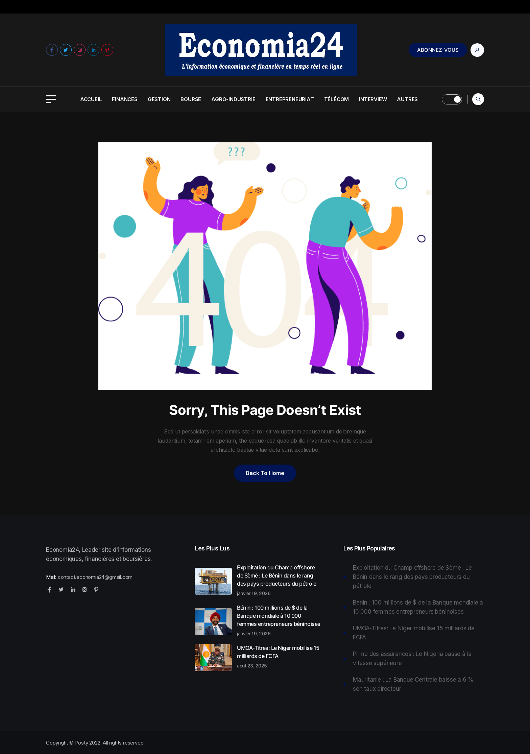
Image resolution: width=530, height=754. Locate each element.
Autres (407, 99)
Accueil (91, 99)
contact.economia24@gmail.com (95, 577)
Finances (124, 99)
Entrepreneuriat (290, 99)
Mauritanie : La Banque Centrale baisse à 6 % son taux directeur (413, 684)
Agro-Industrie (233, 99)
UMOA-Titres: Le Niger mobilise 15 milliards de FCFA (279, 656)
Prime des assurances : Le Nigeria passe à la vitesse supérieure (412, 658)
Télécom (336, 99)
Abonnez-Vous (438, 50)
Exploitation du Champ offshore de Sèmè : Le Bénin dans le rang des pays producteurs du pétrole (279, 580)
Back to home (265, 473)
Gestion (159, 99)
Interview (373, 99)
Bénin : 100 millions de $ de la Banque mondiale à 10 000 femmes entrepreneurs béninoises (279, 620)
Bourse (190, 99)
